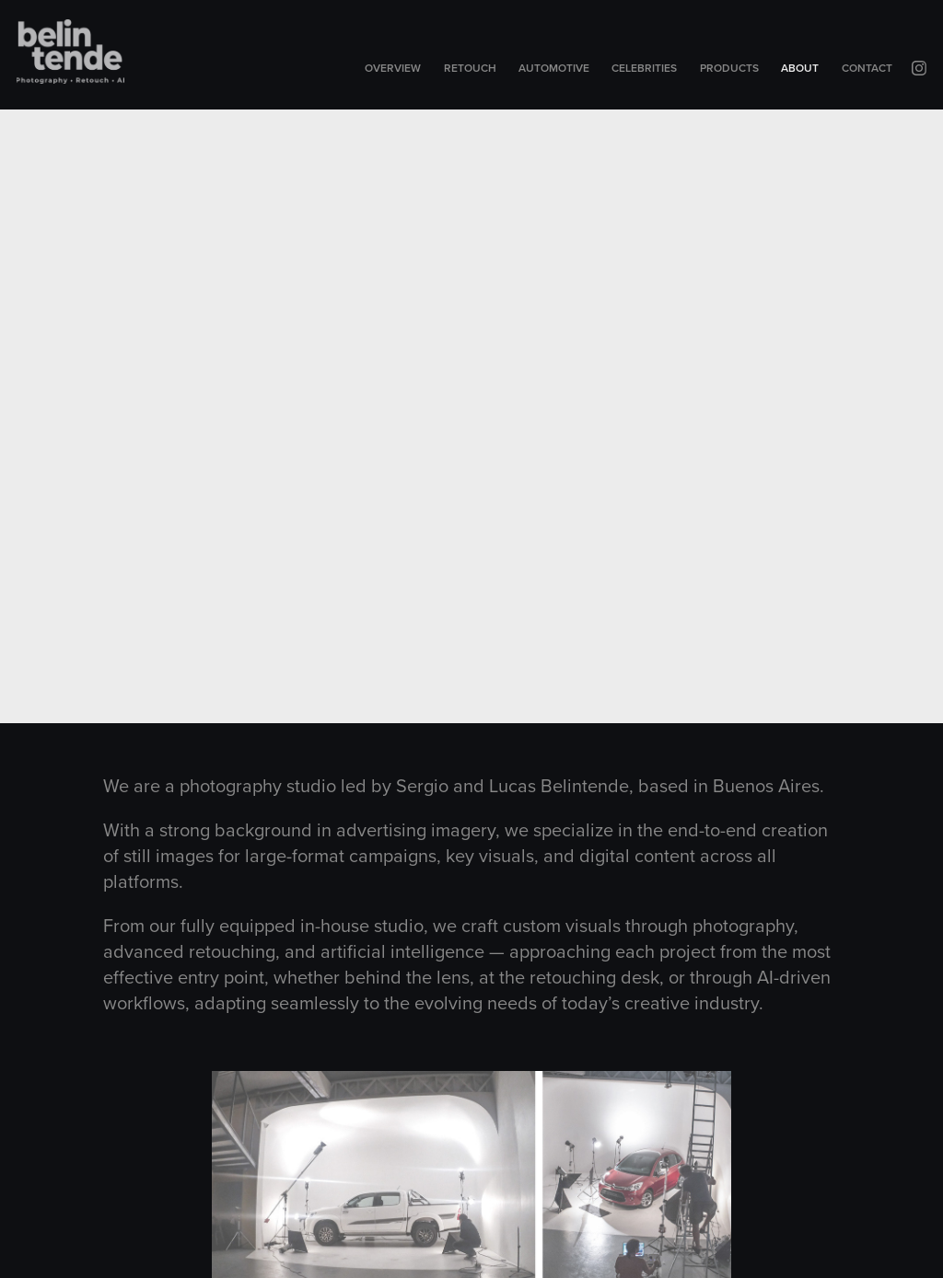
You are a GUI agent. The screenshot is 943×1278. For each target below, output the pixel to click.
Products (729, 67)
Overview (393, 67)
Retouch (470, 67)
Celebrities (644, 67)
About (800, 67)
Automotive (553, 67)
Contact (867, 67)
